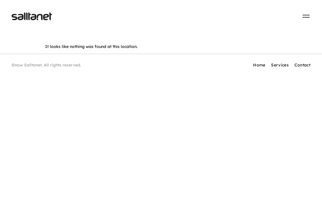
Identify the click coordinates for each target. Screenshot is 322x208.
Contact (302, 65)
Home (259, 65)
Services (279, 65)
